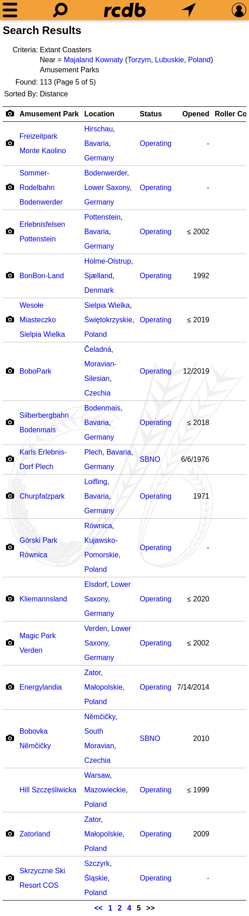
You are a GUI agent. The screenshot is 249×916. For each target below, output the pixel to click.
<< (98, 908)
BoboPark (35, 371)
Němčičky (99, 717)
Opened (196, 114)
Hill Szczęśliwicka (48, 790)
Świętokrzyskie (108, 320)
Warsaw (97, 775)
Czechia (97, 393)
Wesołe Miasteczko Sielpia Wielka (42, 319)
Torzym (139, 60)
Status (151, 114)
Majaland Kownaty (93, 60)
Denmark (99, 290)
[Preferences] (239, 10)
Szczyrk (97, 863)
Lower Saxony (107, 187)
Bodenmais (102, 408)
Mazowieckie (105, 790)
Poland (199, 60)
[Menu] (10, 10)
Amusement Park (49, 114)
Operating (155, 143)
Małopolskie (103, 687)
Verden (95, 628)
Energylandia (41, 687)
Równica (98, 526)
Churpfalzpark (42, 496)
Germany (99, 158)
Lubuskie (169, 60)
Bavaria (96, 143)
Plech (93, 452)
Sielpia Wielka (107, 305)
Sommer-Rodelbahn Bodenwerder (41, 187)
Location (99, 114)
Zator (92, 672)
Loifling (95, 482)
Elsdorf (95, 584)
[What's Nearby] (188, 10)
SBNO (150, 459)
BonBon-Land (42, 276)
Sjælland (98, 276)
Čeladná (98, 349)
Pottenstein (102, 217)
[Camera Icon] (9, 143)
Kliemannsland (43, 599)
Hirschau (98, 129)
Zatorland (35, 834)
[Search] (60, 10)
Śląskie (96, 878)
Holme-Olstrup (107, 261)
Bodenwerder (105, 173)
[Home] (125, 10)
